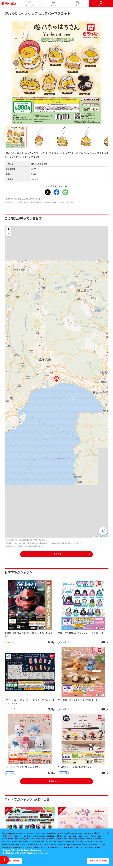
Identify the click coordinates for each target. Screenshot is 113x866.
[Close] (108, 833)
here (10, 835)
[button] (56, 379)
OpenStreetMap (104, 536)
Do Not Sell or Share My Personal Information (25, 853)
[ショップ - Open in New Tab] (53, 3)
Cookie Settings (12, 860)
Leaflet (96, 536)
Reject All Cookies (98, 860)
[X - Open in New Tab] (48, 192)
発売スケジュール (56, 781)
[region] (56, 847)
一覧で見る (56, 554)
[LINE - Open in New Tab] (65, 192)
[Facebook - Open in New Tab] (56, 192)
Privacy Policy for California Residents (22, 850)
